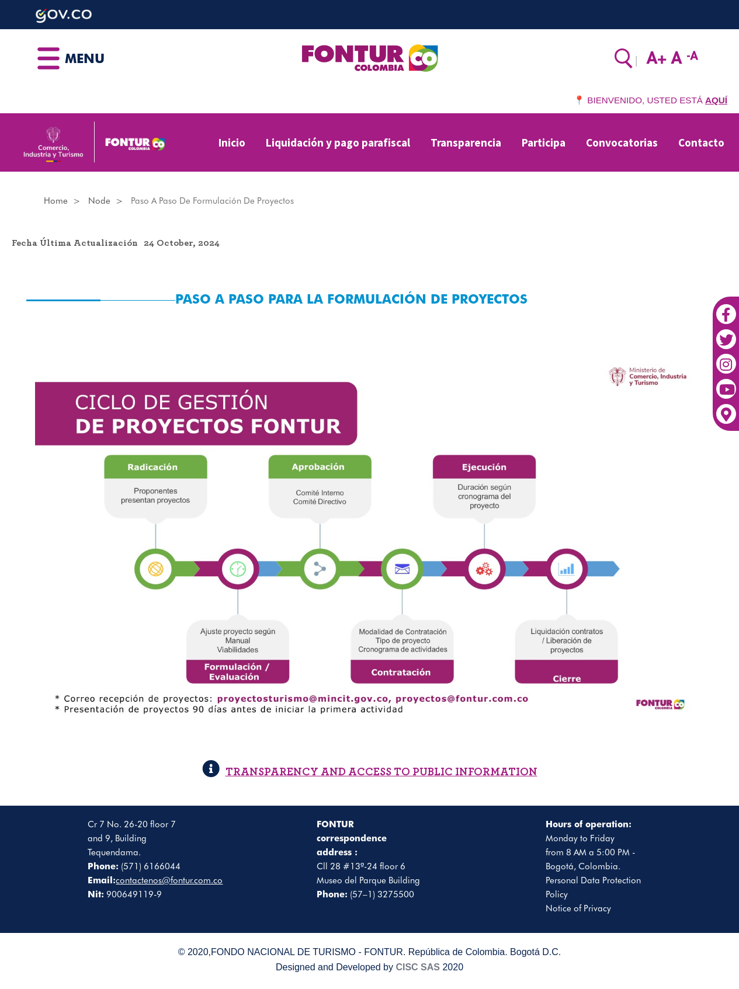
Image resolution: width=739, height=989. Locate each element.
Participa (543, 142)
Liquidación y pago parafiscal (338, 142)
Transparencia (466, 142)
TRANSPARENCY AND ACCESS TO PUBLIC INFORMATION (369, 772)
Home (56, 201)
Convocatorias (622, 142)
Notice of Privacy (578, 908)
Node (99, 201)
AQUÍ (716, 100)
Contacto (701, 142)
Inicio (231, 142)
